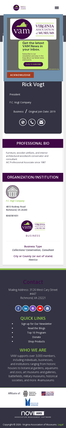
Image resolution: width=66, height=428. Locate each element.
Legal (60, 424)
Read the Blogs (36, 328)
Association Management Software (33, 414)
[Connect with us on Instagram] (33, 308)
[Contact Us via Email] (47, 308)
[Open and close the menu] (44, 7)
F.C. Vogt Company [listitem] (15, 193)
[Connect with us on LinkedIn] (25, 308)
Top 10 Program (36, 332)
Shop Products (36, 341)
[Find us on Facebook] (18, 308)
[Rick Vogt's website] (23, 122)
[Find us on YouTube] (40, 308)
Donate (36, 337)
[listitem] (32, 120)
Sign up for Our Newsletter (36, 323)
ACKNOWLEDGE (20, 75)
